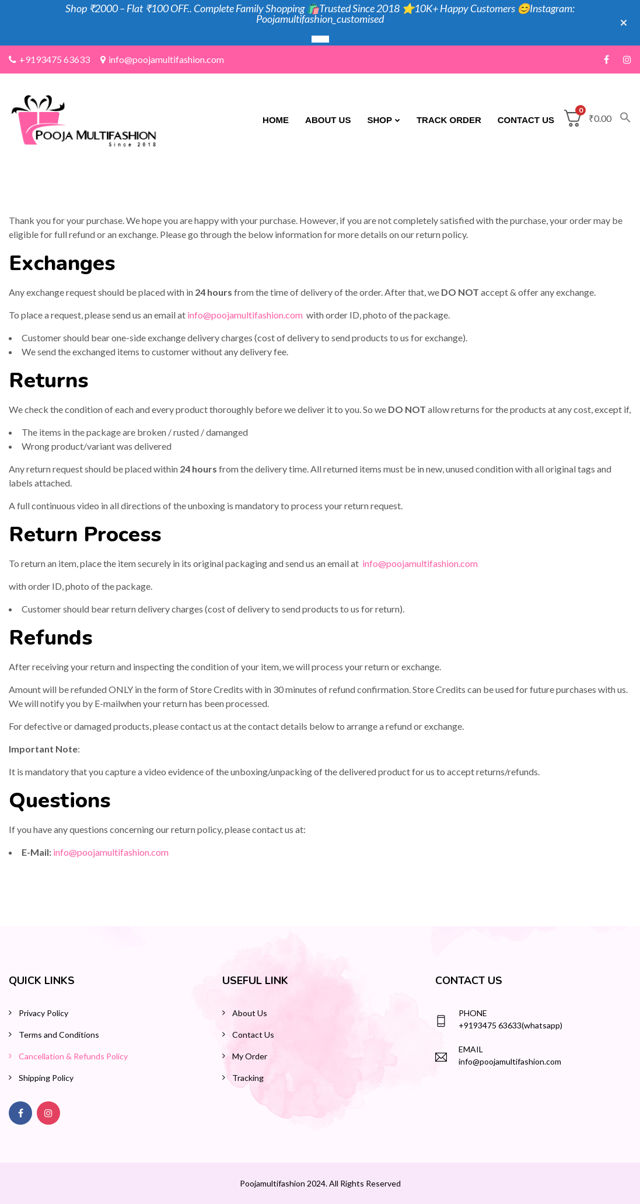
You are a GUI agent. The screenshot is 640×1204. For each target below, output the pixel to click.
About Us (328, 120)
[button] (621, 120)
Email (471, 1049)
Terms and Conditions (59, 1035)
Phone (473, 1013)
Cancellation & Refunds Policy (73, 1056)
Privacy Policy (43, 1013)
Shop (379, 120)
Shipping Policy (46, 1078)
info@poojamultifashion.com (162, 59)
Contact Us (526, 120)
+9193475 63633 (49, 59)
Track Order (449, 120)
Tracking (248, 1078)
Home (276, 120)
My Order (249, 1056)
